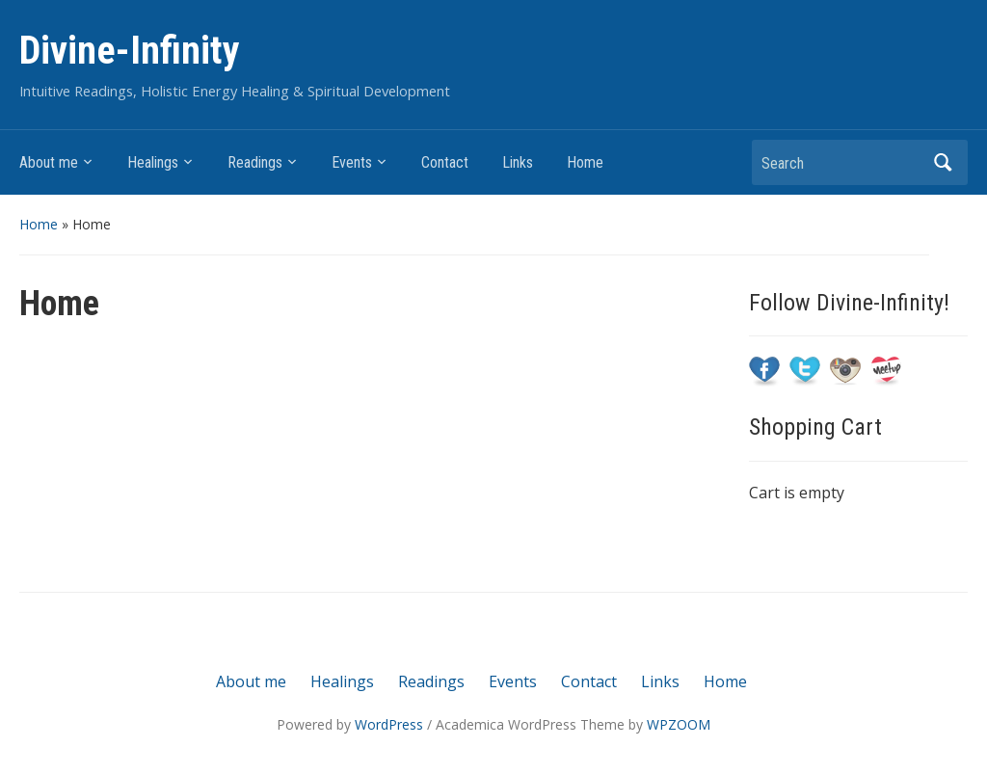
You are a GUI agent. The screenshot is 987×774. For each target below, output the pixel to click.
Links (517, 162)
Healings (152, 162)
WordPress (389, 724)
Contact (444, 162)
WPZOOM (678, 724)
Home (585, 162)
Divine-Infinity (129, 50)
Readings (254, 162)
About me (48, 162)
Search (943, 162)
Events (352, 162)
